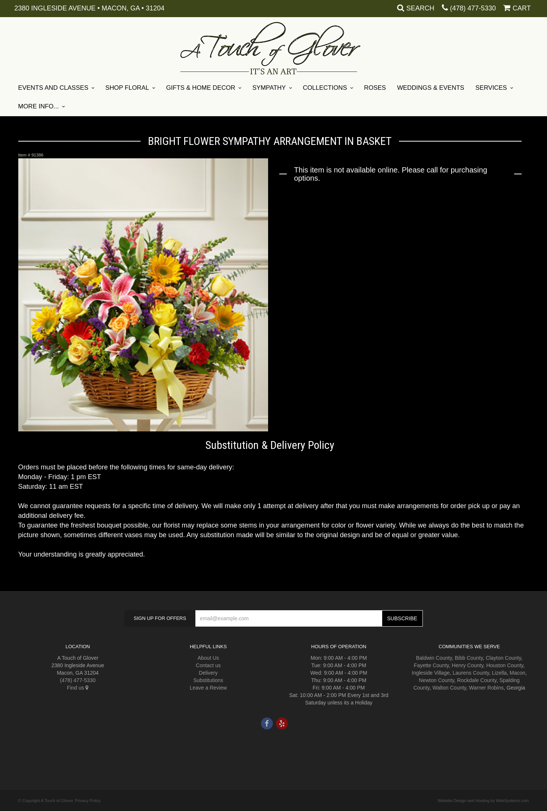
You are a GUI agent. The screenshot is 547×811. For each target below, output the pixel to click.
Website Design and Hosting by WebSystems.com (483, 800)
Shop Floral (127, 87)
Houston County (504, 665)
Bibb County (469, 658)
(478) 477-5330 (473, 8)
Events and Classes (53, 87)
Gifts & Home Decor (200, 87)
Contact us (208, 665)
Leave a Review (208, 688)
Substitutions (208, 680)
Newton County (436, 680)
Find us (78, 688)
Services (491, 87)
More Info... (38, 106)
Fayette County (431, 665)
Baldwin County (434, 658)
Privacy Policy (87, 800)
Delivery (208, 673)
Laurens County (471, 673)
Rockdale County (477, 680)
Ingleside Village (431, 673)
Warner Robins (486, 688)
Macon (517, 673)
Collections (325, 87)
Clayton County (503, 658)
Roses (375, 87)
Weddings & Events (430, 87)
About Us (208, 658)
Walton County (449, 688)
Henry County (468, 665)
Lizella (499, 673)
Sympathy (269, 87)
